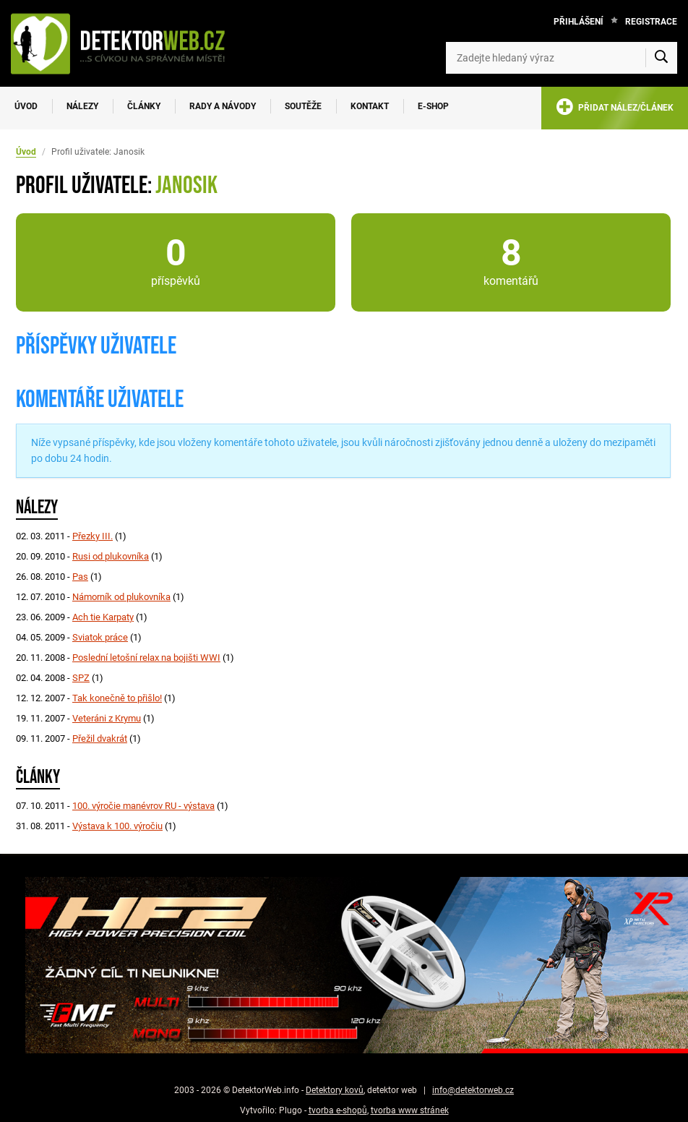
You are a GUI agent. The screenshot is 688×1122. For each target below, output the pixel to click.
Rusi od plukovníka (110, 556)
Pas (80, 576)
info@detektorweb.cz (473, 1090)
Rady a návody (222, 106)
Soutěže (303, 106)
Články (143, 106)
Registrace (651, 22)
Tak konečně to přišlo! (117, 698)
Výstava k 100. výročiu (117, 826)
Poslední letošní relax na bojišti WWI (146, 657)
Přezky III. (92, 536)
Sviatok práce (100, 637)
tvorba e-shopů (338, 1110)
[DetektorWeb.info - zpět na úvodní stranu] (125, 43)
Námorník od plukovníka (121, 596)
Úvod (26, 106)
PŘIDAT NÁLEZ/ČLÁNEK (615, 109)
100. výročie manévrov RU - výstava (143, 805)
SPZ (81, 677)
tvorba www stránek (410, 1110)
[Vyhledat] (661, 58)
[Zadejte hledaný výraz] (561, 58)
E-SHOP (433, 106)
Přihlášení (578, 22)
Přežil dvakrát (99, 738)
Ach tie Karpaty (103, 617)
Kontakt (370, 106)
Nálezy (82, 106)
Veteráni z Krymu (106, 718)
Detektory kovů (335, 1090)
